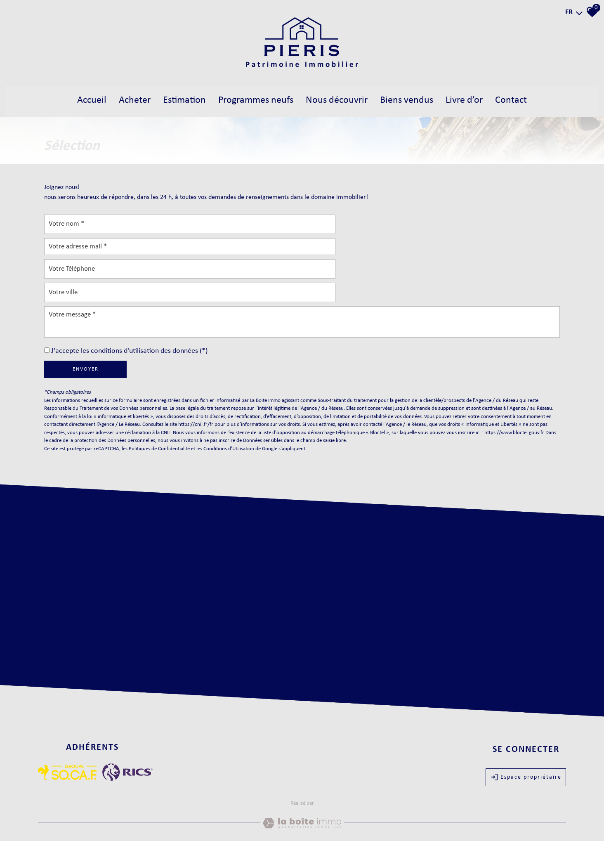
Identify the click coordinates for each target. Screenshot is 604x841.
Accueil (86, 99)
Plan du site (49, 816)
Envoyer (86, 323)
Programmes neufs (254, 99)
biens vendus (410, 99)
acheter (129, 99)
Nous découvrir (338, 99)
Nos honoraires (116, 816)
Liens (139, 816)
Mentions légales (81, 816)
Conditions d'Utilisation (228, 402)
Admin (153, 816)
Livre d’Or (469, 99)
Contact (517, 99)
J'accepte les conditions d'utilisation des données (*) (129, 304)
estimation (180, 99)
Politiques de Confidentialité (159, 402)
